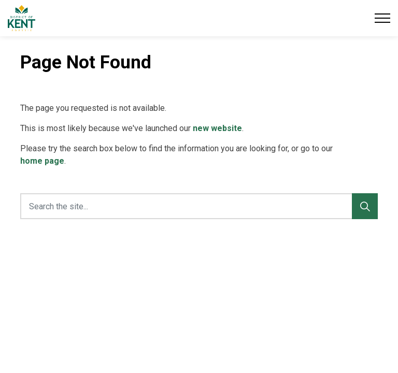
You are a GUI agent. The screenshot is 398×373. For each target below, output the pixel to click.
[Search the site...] (199, 206)
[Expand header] (382, 18)
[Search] (365, 206)
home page (42, 161)
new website (217, 128)
